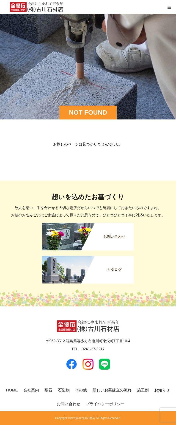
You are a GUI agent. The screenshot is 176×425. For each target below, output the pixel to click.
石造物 (64, 390)
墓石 (48, 390)
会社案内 (31, 390)
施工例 (143, 390)
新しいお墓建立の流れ (112, 390)
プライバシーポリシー (105, 404)
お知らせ (162, 390)
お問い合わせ (68, 404)
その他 (81, 390)
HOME (12, 390)
